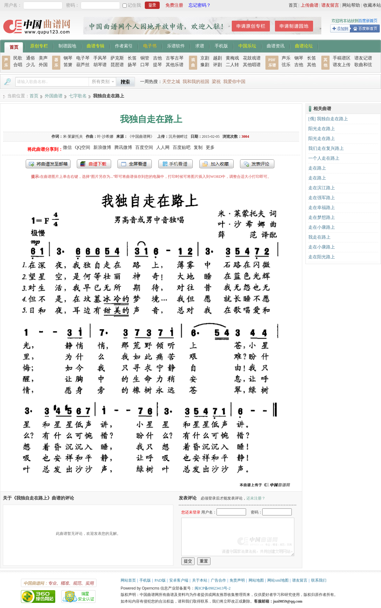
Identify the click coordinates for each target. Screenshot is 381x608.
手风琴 (100, 58)
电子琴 (83, 58)
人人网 (163, 147)
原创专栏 (39, 45)
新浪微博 (102, 147)
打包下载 (94, 163)
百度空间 (144, 147)
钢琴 (68, 58)
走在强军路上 (321, 197)
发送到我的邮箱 (48, 163)
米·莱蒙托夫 (73, 136)
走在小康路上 (321, 227)
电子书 (150, 45)
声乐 (286, 58)
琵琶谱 (117, 64)
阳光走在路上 (321, 128)
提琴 (157, 64)
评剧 (217, 64)
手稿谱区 (342, 58)
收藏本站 (372, 5)
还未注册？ (255, 498)
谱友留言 (330, 5)
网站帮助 (351, 5)
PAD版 (160, 580)
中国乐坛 (247, 45)
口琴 (144, 64)
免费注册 (174, 5)
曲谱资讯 (275, 45)
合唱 (17, 64)
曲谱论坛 (304, 45)
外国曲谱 (54, 96)
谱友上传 (342, 64)
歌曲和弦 (363, 64)
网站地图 (256, 580)
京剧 (204, 58)
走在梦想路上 (321, 217)
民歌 (17, 58)
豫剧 (204, 64)
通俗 (30, 58)
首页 (293, 5)
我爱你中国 (234, 81)
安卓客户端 (178, 580)
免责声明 (237, 580)
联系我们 (318, 580)
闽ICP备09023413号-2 (213, 588)
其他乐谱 (175, 64)
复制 (198, 147)
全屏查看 (134, 163)
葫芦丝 (83, 64)
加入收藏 (216, 163)
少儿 (30, 64)
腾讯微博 (123, 147)
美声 (43, 58)
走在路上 (317, 168)
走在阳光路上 (321, 257)
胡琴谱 (100, 64)
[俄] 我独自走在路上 (328, 118)
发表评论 (257, 163)
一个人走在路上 (323, 158)
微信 (67, 147)
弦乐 (286, 64)
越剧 (217, 58)
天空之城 (171, 81)
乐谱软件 (176, 45)
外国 (43, 64)
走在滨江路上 (321, 187)
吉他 (157, 58)
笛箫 (68, 64)
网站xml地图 (278, 580)
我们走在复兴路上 (326, 148)
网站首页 (128, 580)
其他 (311, 64)
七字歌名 (78, 96)
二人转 (232, 64)
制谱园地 (67, 45)
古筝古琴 (175, 58)
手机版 (221, 45)
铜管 (144, 58)
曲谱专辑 (95, 45)
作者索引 (124, 45)
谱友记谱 (363, 58)
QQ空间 (82, 147)
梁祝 (216, 81)
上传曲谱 (309, 5)
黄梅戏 (232, 58)
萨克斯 (117, 58)
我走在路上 (319, 237)
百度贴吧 (181, 147)
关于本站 (199, 580)
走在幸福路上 (321, 207)
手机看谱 (175, 163)
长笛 (132, 58)
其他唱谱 (252, 64)
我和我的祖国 (196, 81)
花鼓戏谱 (252, 58)
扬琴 (132, 64)
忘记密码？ (200, 5)
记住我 (134, 5)
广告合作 (218, 580)
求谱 (199, 45)
